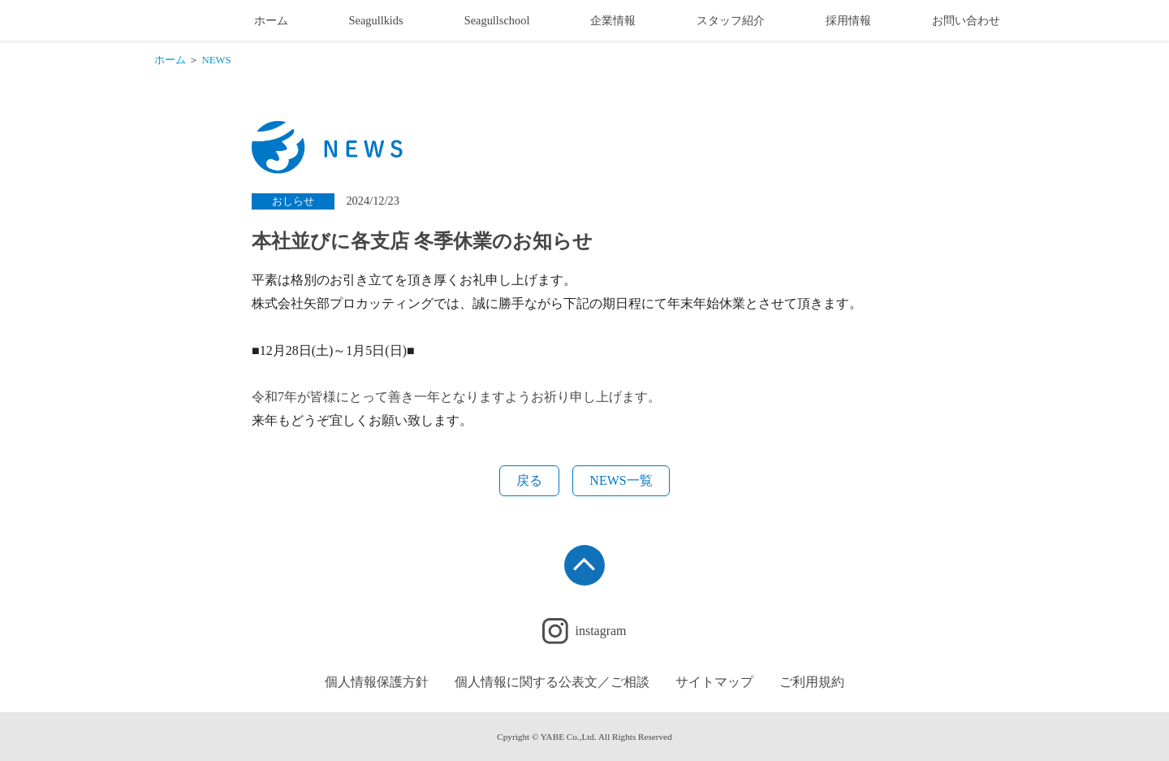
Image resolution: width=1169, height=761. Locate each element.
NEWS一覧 (620, 480)
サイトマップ (714, 682)
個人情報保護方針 (377, 682)
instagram (600, 631)
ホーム (271, 20)
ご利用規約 (811, 682)
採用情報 (848, 20)
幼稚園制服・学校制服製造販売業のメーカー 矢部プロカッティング (181, 20)
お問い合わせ (966, 20)
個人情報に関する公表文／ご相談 (552, 682)
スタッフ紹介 (731, 20)
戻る (529, 480)
